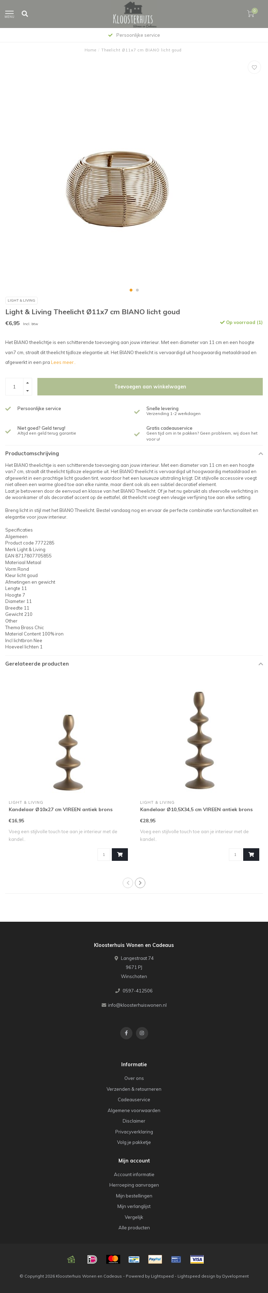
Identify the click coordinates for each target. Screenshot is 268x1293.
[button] (131, 290)
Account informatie (134, 1174)
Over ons (134, 1078)
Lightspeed (162, 1276)
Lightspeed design (196, 1276)
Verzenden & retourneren (134, 1089)
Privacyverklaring (134, 1131)
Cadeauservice (134, 1099)
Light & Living (21, 300)
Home (90, 50)
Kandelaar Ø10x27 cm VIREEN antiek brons (61, 809)
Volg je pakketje (134, 1142)
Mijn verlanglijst (134, 1206)
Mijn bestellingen (134, 1196)
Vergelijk (134, 1217)
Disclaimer (134, 1121)
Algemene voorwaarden (134, 1110)
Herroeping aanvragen (134, 1185)
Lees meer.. (63, 362)
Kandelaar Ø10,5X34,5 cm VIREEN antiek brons (196, 809)
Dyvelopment (235, 1276)
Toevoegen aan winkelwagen (150, 387)
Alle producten (134, 1227)
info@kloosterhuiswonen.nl (137, 1005)
